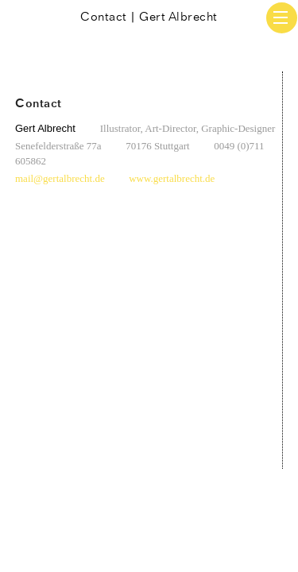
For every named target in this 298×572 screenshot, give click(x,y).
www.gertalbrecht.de (172, 178)
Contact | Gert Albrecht (149, 17)
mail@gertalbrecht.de (60, 178)
